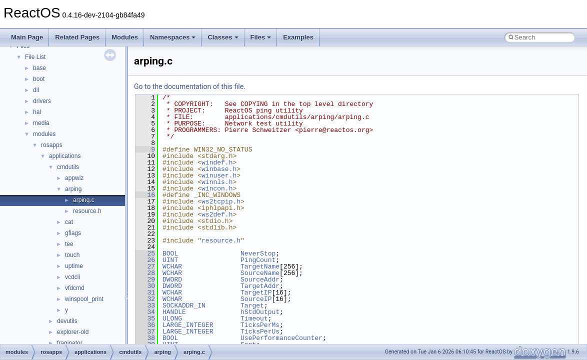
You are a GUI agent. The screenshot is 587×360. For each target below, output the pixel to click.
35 (145, 318)
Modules (125, 37)
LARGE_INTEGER (187, 325)
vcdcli (72, 277)
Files (261, 37)
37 (145, 331)
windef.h (217, 162)
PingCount (258, 260)
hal (37, 112)
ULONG (172, 318)
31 (145, 292)
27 (145, 266)
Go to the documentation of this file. (190, 86)
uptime (74, 266)
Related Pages (77, 37)
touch (72, 255)
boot (38, 79)
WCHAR (172, 266)
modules (44, 134)
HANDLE (174, 312)
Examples (298, 37)
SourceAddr (260, 279)
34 (145, 312)
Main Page (27, 37)
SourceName (260, 273)
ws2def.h (217, 214)
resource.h (87, 211)
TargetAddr (260, 286)
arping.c (83, 200)
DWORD (172, 279)
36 (145, 325)
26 (145, 260)
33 (145, 305)
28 (145, 273)
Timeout (254, 318)
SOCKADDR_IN (184, 305)
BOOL (170, 253)
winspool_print (84, 299)
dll (36, 90)
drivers (42, 101)
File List (35, 57)
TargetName (260, 266)
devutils (67, 321)
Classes (223, 37)
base (39, 68)
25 (145, 253)
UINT (170, 260)
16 (145, 195)
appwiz (74, 178)
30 (145, 286)
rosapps (51, 145)
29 (145, 279)
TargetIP (256, 292)
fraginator (69, 343)
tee (69, 244)
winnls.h (217, 182)
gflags (73, 233)
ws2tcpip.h (221, 201)
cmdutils (68, 167)
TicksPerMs (260, 325)
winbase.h (219, 169)
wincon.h (217, 188)
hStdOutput (260, 312)
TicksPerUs (260, 331)
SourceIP (256, 299)
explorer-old (72, 332)
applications (64, 156)
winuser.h (219, 175)
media (41, 123)
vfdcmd (74, 288)
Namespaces (173, 37)
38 (145, 338)
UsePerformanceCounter (281, 338)
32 (145, 299)
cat (69, 222)
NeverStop (258, 253)
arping (73, 189)
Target (252, 305)
